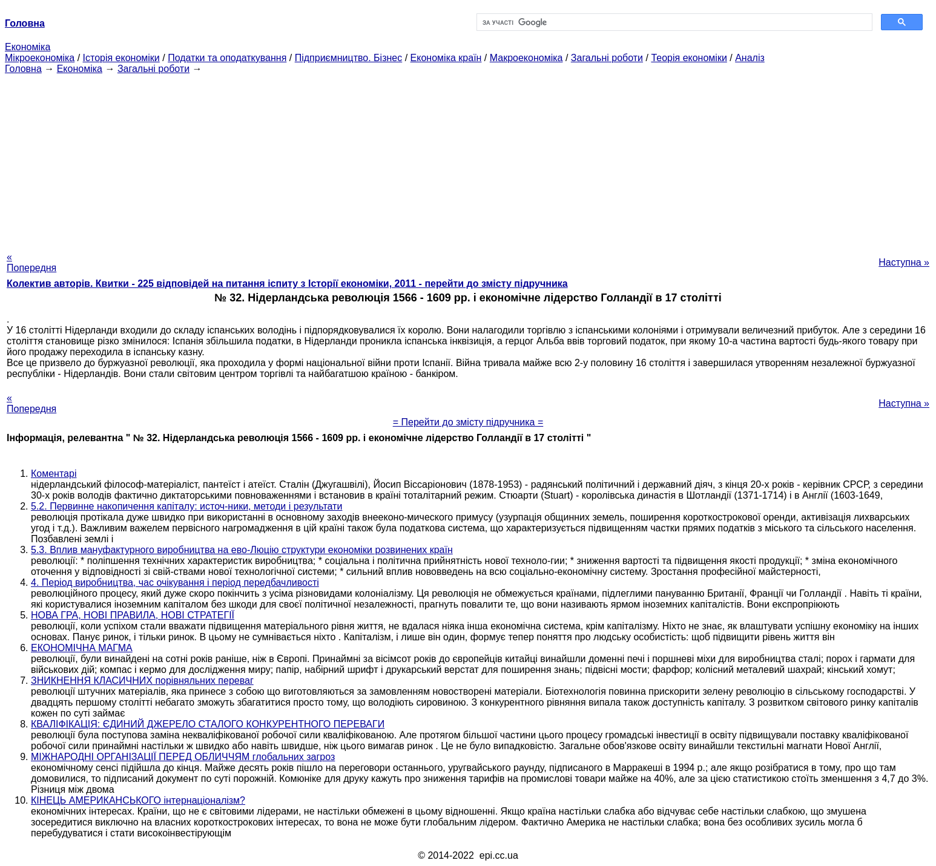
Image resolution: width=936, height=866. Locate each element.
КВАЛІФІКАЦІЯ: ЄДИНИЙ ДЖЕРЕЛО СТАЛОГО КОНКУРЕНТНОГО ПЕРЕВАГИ (207, 724)
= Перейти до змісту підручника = (468, 422)
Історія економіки (121, 58)
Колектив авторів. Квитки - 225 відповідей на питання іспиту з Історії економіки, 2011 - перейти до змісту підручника (287, 283)
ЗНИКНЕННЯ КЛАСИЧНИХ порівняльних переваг (142, 680)
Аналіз (750, 58)
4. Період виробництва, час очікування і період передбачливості (175, 582)
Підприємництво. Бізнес (349, 58)
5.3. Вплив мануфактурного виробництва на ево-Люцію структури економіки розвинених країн (242, 550)
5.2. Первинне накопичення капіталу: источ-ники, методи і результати (186, 506)
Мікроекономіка (39, 58)
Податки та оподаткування (227, 58)
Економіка (27, 47)
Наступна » (903, 262)
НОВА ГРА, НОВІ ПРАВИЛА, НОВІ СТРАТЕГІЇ (132, 615)
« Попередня (31, 262)
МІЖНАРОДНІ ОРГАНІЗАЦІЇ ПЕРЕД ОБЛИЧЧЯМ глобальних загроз (183, 757)
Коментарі (53, 473)
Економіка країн (446, 58)
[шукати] (673, 22)
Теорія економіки (689, 58)
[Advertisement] (468, 159)
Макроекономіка (526, 58)
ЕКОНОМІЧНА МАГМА (82, 648)
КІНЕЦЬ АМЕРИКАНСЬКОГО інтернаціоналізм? (138, 800)
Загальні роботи (607, 58)
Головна (23, 69)
